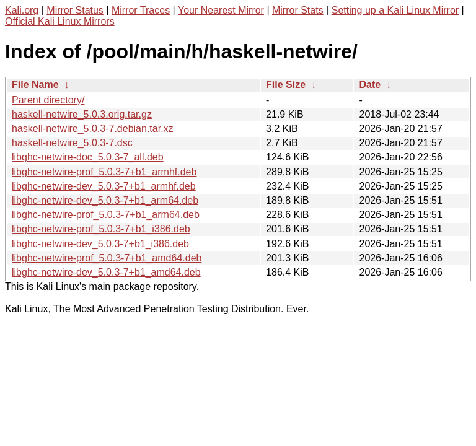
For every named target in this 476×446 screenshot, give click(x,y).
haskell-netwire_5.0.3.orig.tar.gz (82, 114)
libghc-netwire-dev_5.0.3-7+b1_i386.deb (100, 243)
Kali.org (21, 10)
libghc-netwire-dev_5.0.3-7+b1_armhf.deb (104, 186)
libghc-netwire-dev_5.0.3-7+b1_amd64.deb (106, 272)
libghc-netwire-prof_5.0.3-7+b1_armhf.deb (104, 172)
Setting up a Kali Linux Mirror (395, 10)
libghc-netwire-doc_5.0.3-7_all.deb (88, 157)
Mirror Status (75, 10)
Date (370, 84)
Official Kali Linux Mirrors (60, 21)
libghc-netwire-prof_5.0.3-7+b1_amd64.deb (106, 258)
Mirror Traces (141, 10)
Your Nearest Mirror (221, 10)
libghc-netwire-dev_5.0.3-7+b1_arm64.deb (105, 200)
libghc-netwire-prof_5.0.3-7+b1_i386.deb (101, 229)
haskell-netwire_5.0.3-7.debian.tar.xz (93, 128)
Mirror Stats (298, 10)
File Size (286, 84)
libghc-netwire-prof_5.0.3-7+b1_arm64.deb (106, 214)
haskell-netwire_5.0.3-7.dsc (72, 143)
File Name (35, 84)
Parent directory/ (48, 100)
